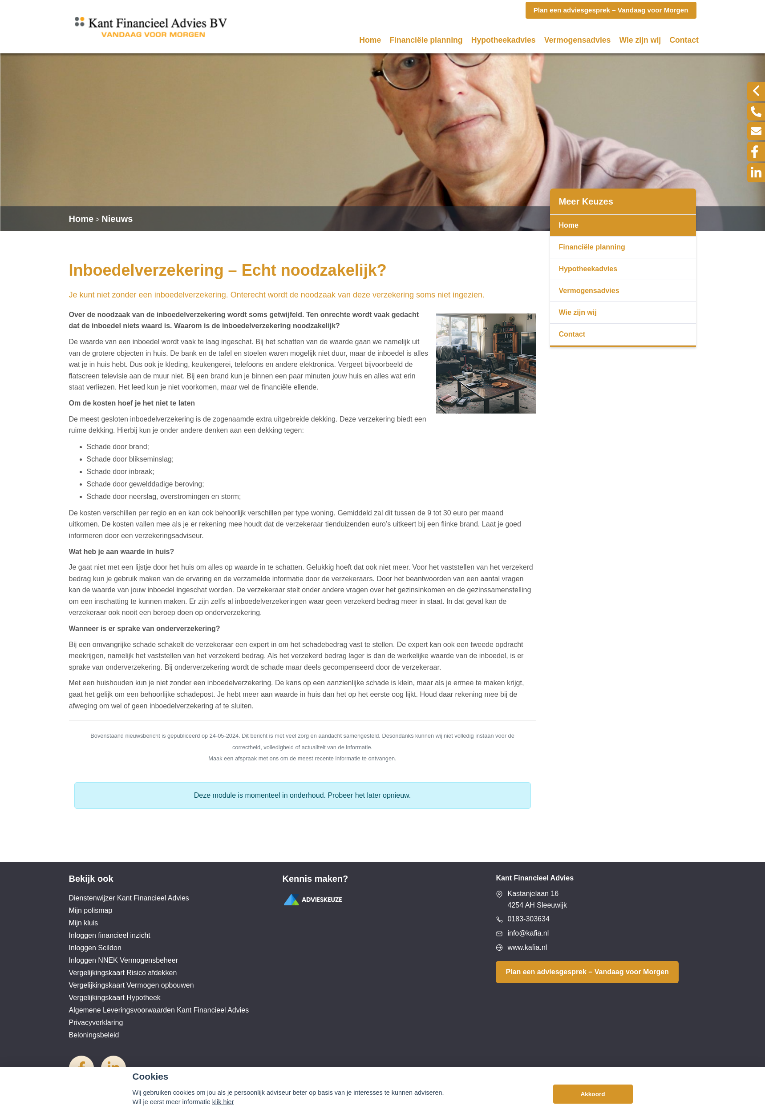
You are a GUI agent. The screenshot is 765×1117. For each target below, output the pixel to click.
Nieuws (117, 219)
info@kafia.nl (528, 933)
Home (370, 40)
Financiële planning (425, 40)
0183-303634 (528, 919)
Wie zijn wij (640, 40)
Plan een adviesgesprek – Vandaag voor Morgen (587, 972)
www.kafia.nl (527, 947)
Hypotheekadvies (503, 40)
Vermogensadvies (577, 40)
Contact (684, 40)
